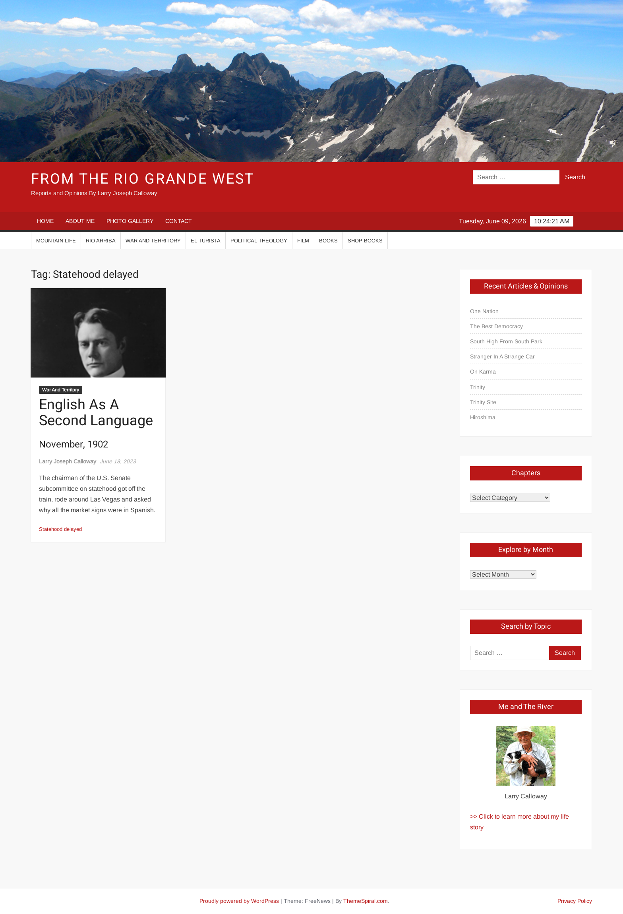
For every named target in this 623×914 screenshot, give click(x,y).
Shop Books (365, 241)
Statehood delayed (60, 529)
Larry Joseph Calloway (67, 461)
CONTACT (178, 221)
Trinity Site (483, 402)
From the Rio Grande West (142, 179)
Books (328, 241)
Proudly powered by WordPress (239, 901)
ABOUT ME (80, 221)
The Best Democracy (496, 326)
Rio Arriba (101, 241)
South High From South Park (506, 341)
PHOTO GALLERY (129, 221)
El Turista (206, 241)
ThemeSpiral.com (365, 901)
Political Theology (258, 241)
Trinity (477, 387)
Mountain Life (56, 241)
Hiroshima (482, 417)
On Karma (483, 371)
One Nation (484, 311)
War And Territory (153, 241)
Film (303, 241)
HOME (45, 221)
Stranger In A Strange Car (502, 356)
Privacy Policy (574, 901)
